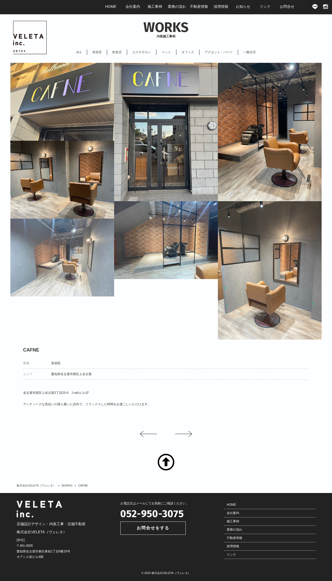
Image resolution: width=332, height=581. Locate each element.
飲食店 (117, 52)
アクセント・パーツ (219, 52)
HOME (231, 504)
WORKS (67, 485)
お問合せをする (153, 528)
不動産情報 (234, 538)
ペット (166, 52)
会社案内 (233, 513)
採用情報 (233, 546)
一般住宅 (249, 52)
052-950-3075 (152, 514)
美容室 (97, 52)
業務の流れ (234, 529)
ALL (79, 52)
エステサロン (141, 52)
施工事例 (233, 521)
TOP (166, 462)
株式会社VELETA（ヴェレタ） (36, 485)
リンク (231, 554)
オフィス (188, 52)
